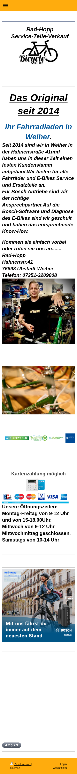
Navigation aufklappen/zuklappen (38, 5)
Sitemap (15, 767)
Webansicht (60, 767)
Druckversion (20, 764)
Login (63, 764)
